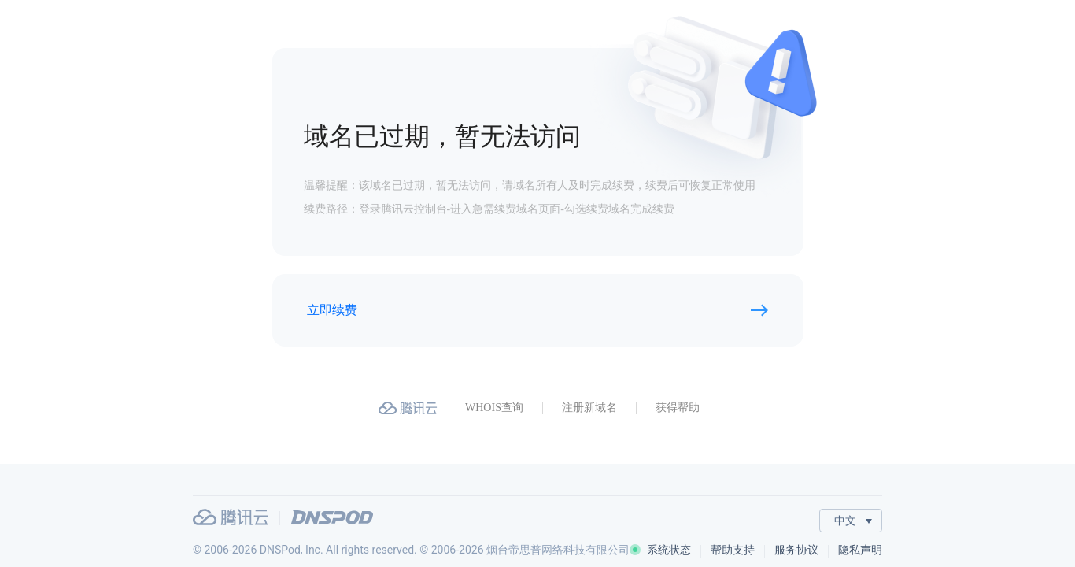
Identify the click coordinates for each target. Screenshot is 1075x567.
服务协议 (796, 549)
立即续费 (332, 310)
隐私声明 (860, 549)
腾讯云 (230, 517)
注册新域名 (589, 407)
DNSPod (332, 517)
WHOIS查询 (494, 407)
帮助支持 (733, 549)
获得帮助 (678, 407)
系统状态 (660, 549)
